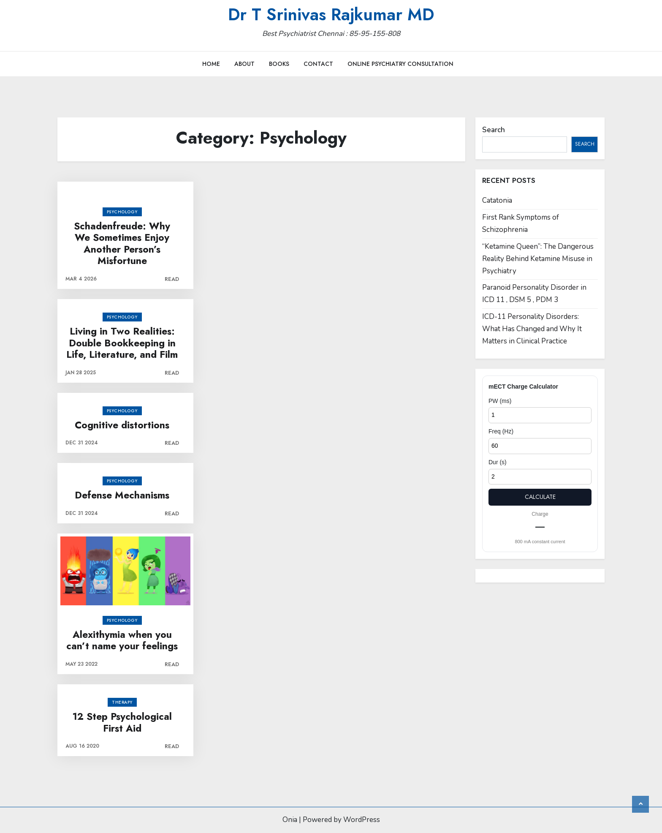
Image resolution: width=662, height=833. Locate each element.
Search (493, 130)
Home (211, 64)
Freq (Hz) (500, 431)
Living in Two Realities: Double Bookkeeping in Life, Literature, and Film (122, 343)
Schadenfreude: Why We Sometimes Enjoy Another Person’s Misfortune (122, 243)
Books (279, 64)
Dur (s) (497, 462)
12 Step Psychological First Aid (122, 722)
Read (172, 279)
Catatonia (497, 200)
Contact (318, 64)
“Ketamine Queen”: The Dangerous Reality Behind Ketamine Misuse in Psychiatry (538, 259)
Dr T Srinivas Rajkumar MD (331, 14)
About (244, 64)
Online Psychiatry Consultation (400, 64)
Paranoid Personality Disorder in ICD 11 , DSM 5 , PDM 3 (534, 294)
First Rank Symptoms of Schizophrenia (520, 223)
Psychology (122, 212)
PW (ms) (499, 400)
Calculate (540, 497)
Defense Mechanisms (122, 495)
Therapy (122, 702)
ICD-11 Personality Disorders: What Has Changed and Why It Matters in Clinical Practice (532, 329)
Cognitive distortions (122, 425)
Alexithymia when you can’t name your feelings (122, 640)
